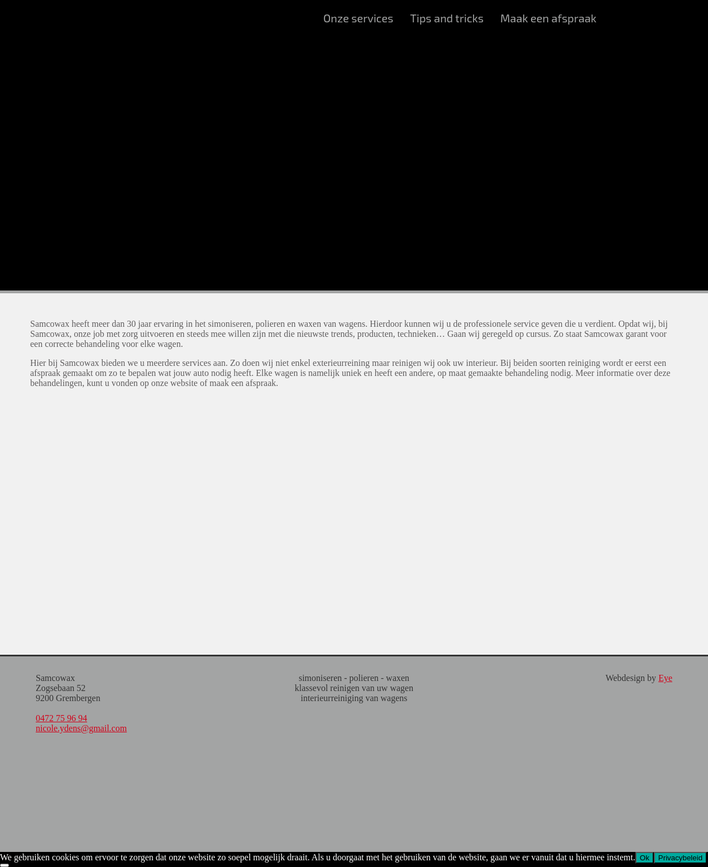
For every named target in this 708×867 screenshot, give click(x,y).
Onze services (358, 18)
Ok (644, 858)
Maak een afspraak (548, 18)
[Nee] (4, 865)
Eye (665, 678)
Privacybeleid (680, 858)
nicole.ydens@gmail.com (81, 728)
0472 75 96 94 (61, 718)
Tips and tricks (447, 18)
